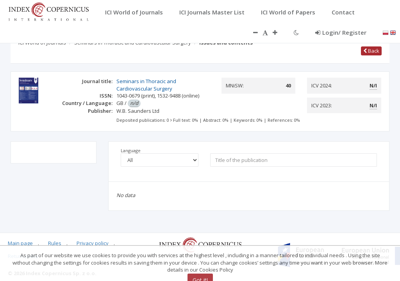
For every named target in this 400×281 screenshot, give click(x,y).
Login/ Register (340, 32)
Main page (20, 243)
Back (371, 50)
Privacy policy (93, 243)
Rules (54, 243)
